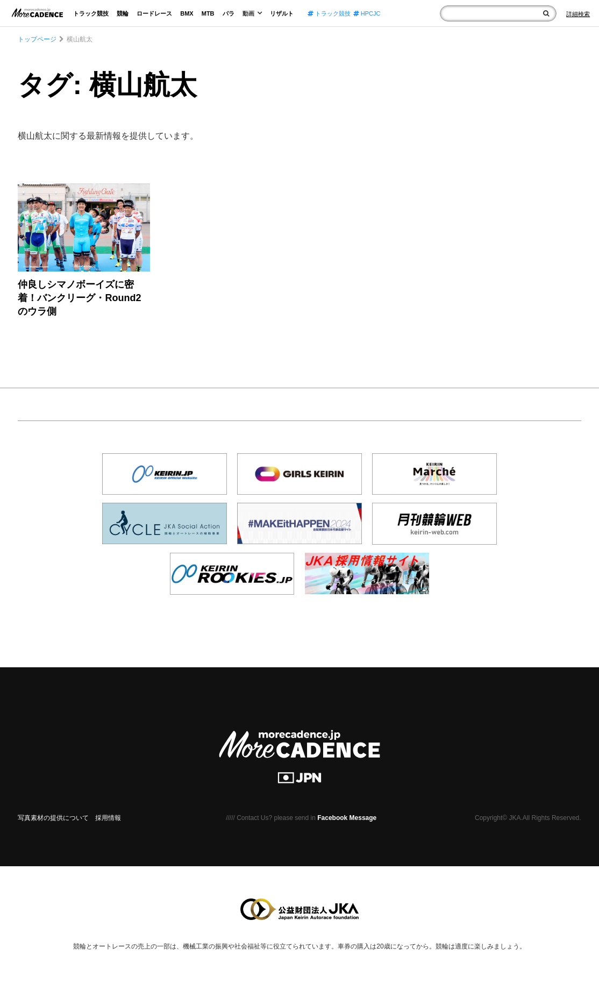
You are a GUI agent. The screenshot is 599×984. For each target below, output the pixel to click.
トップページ (37, 39)
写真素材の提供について (53, 818)
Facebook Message (346, 818)
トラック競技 (91, 13)
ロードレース (154, 13)
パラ (228, 13)
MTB (208, 13)
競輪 (123, 13)
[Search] (578, 14)
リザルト (282, 13)
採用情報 (108, 818)
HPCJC (367, 13)
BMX (186, 13)
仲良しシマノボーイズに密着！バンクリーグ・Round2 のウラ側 (79, 298)
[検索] (546, 13)
